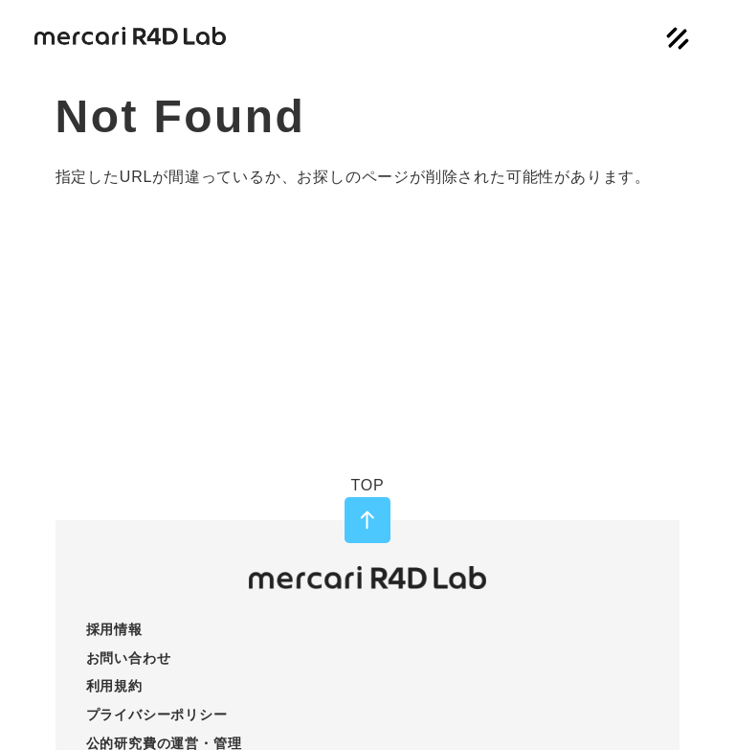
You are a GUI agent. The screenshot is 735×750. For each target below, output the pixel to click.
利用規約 (114, 685)
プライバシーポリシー (157, 714)
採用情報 (114, 629)
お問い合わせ (128, 658)
